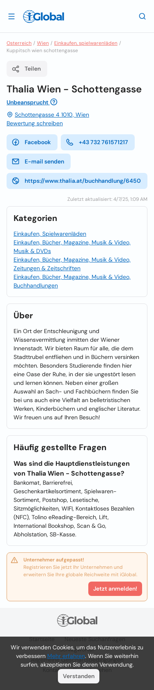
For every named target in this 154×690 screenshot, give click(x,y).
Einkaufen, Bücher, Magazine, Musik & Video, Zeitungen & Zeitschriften (72, 264)
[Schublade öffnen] (11, 16)
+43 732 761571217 (97, 142)
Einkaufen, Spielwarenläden (50, 233)
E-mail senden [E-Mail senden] (37, 161)
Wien (43, 43)
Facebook (31, 142)
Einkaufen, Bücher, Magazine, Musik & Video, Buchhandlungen (72, 281)
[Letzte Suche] (142, 16)
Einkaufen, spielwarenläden (85, 43)
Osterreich (19, 43)
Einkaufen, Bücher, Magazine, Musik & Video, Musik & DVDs (72, 247)
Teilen (26, 69)
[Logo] (43, 16)
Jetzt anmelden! (115, 588)
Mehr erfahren (66, 656)
